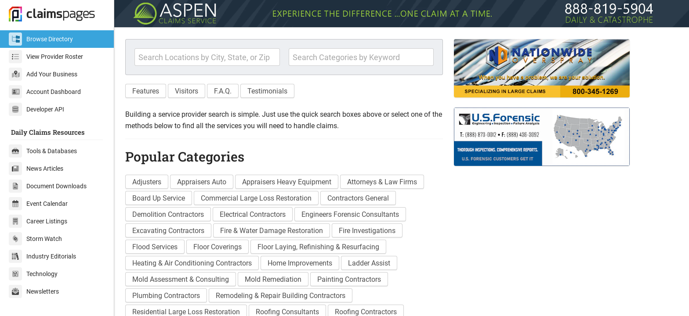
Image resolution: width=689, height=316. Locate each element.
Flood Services (155, 247)
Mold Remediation (273, 279)
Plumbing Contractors (166, 295)
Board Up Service (158, 198)
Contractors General (358, 198)
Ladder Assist (369, 263)
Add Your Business (43, 74)
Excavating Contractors (168, 230)
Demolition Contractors (168, 214)
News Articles (36, 168)
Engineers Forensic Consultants (350, 214)
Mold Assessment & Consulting (180, 279)
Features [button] (145, 91)
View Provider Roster (46, 56)
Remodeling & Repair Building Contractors (280, 295)
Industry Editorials (42, 256)
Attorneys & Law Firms (382, 182)
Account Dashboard (45, 91)
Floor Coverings (217, 247)
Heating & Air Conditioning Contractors (192, 263)
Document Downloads (48, 186)
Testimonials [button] (267, 91)
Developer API (36, 109)
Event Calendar (38, 203)
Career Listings (38, 221)
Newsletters (34, 291)
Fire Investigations (367, 230)
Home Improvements (300, 263)
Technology (33, 273)
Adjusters (146, 182)
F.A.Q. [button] (223, 91)
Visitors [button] (186, 91)
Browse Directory (41, 39)
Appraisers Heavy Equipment (286, 182)
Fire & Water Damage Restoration (271, 230)
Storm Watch (35, 238)
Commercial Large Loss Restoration (256, 198)
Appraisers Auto (201, 182)
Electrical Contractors (253, 214)
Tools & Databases (43, 151)
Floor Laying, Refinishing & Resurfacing (318, 247)
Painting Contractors (349, 279)
